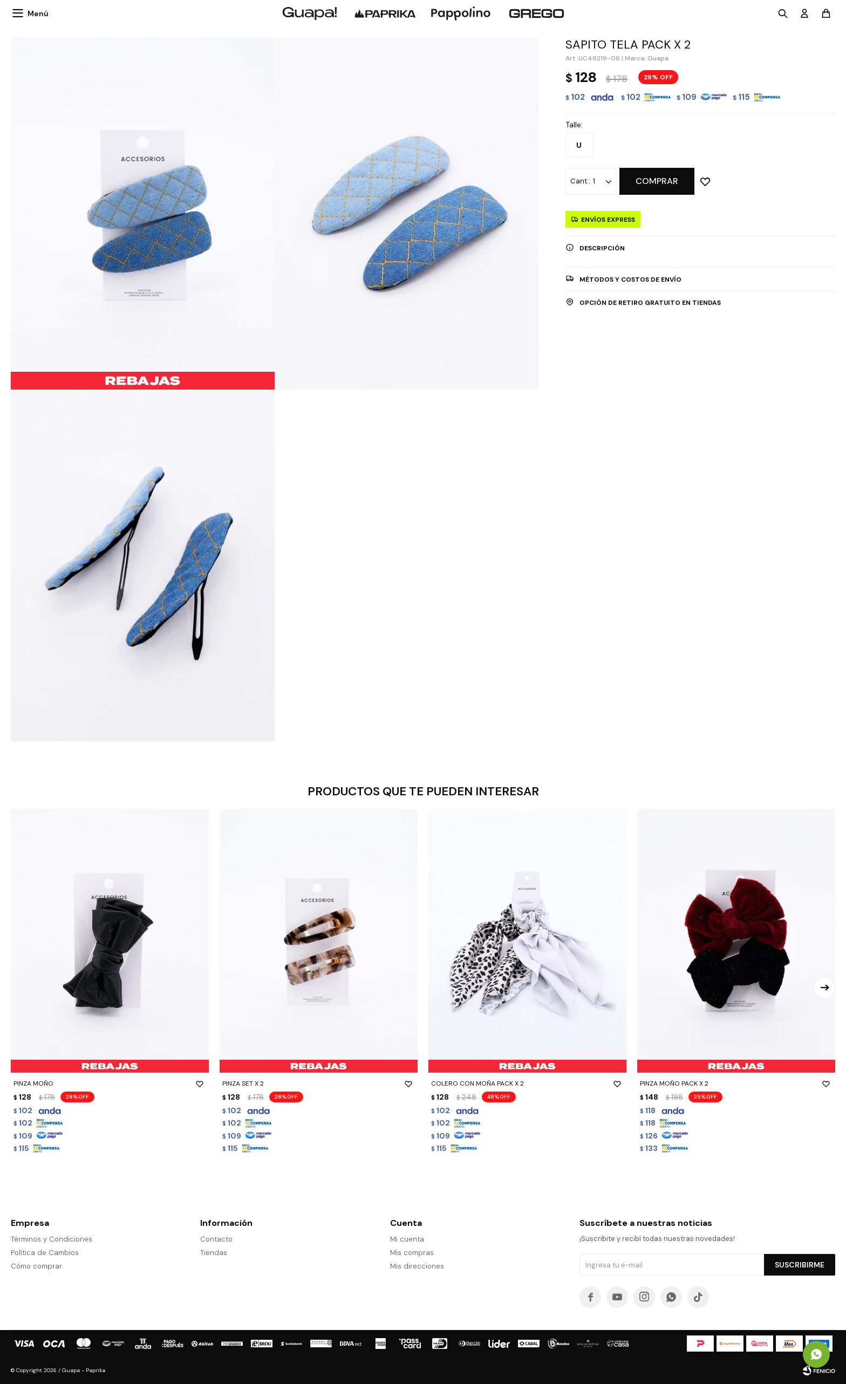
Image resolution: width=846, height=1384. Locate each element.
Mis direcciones (417, 1266)
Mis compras (412, 1252)
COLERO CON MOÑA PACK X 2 (527, 1083)
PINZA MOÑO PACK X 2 (736, 1083)
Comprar (657, 181)
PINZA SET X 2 (318, 1083)
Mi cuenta (407, 1239)
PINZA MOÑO (109, 1083)
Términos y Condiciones (51, 1239)
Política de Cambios (45, 1252)
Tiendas (213, 1252)
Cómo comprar (36, 1266)
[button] (824, 988)
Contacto (216, 1239)
